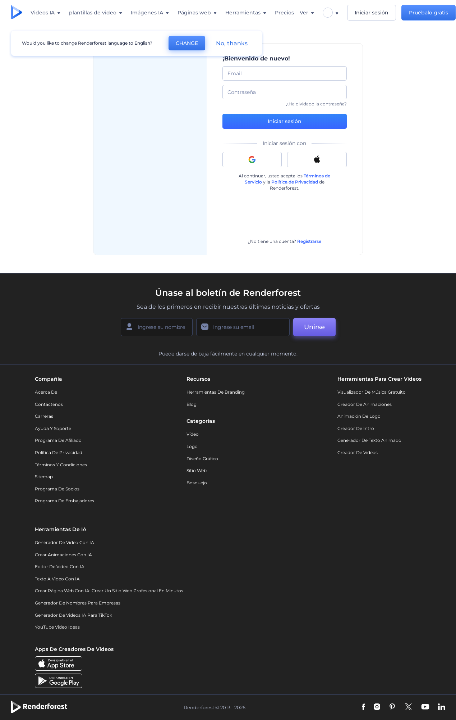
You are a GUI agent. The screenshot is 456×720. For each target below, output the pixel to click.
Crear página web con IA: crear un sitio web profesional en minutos (109, 590)
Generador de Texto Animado (369, 440)
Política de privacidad (58, 452)
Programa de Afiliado (58, 440)
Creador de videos (357, 452)
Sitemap (44, 476)
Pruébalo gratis (428, 12)
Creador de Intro (355, 428)
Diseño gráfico (202, 458)
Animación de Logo (359, 416)
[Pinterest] (392, 707)
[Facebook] (363, 707)
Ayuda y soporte (53, 428)
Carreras (44, 416)
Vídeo (192, 434)
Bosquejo (196, 482)
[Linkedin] (441, 707)
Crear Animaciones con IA (63, 554)
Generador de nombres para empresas (77, 603)
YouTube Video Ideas (57, 627)
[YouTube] (425, 707)
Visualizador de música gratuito (371, 392)
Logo (192, 446)
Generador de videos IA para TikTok (73, 615)
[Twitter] (408, 707)
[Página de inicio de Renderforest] (16, 13)
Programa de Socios (57, 489)
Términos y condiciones (61, 464)
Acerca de (46, 392)
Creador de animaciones (364, 404)
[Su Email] (243, 327)
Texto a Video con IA (57, 578)
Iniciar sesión (371, 12)
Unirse (314, 327)
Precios (284, 12)
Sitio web (196, 470)
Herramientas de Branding (215, 392)
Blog (191, 404)
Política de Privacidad (294, 182)
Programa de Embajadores (64, 500)
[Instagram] (377, 707)
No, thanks (232, 43)
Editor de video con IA (59, 566)
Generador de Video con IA (64, 542)
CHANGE (187, 43)
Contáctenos (49, 404)
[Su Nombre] (157, 327)
